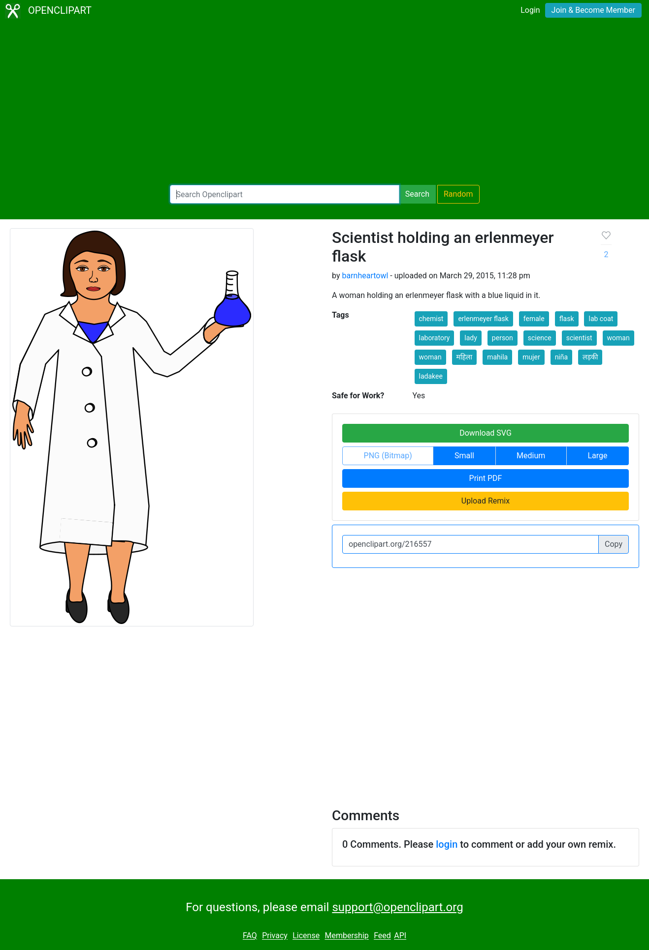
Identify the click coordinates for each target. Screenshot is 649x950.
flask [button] (566, 319)
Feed (382, 936)
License (306, 936)
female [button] (534, 319)
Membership (346, 936)
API (400, 936)
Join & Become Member (593, 10)
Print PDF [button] (485, 478)
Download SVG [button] (485, 433)
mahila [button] (497, 357)
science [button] (540, 338)
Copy (613, 544)
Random (458, 194)
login (446, 844)
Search (417, 194)
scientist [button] (579, 338)
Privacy (275, 936)
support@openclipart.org (397, 907)
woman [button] (618, 338)
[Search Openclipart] (284, 194)
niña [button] (561, 357)
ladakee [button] (431, 376)
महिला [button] (464, 357)
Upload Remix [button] (485, 500)
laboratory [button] (434, 338)
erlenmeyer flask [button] (483, 319)
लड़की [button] (590, 357)
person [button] (502, 338)
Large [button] (597, 455)
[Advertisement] (324, 103)
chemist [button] (431, 319)
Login (530, 10)
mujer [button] (531, 357)
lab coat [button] (600, 319)
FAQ (250, 936)
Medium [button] (531, 455)
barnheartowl (365, 275)
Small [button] (464, 455)
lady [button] (470, 338)
